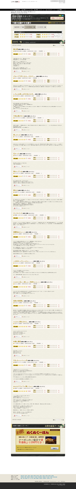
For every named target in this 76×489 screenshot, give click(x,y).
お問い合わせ (63, 481)
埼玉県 (25, 475)
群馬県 (34, 475)
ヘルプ (59, 481)
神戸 (51, 478)
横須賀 (26, 478)
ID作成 (64, 2)
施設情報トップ (18, 27)
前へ (55, 45)
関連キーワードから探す (15, 479)
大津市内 (48, 478)
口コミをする (41, 27)
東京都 (37, 475)
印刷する (55, 448)
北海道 (43, 475)
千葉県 (28, 475)
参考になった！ (18, 71)
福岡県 (52, 475)
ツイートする (62, 11)
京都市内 (44, 478)
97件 (63, 22)
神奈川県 (22, 475)
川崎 (23, 478)
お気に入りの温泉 (54, 1)
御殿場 (37, 478)
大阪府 (40, 475)
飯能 (35, 478)
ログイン (60, 2)
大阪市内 (40, 478)
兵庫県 (31, 475)
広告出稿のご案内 (46, 481)
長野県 (46, 475)
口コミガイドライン (53, 481)
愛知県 (49, 475)
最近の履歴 (61, 1)
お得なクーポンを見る (56, 18)
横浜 (21, 478)
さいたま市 (31, 478)
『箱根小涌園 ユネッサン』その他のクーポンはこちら (25, 449)
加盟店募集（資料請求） (38, 481)
